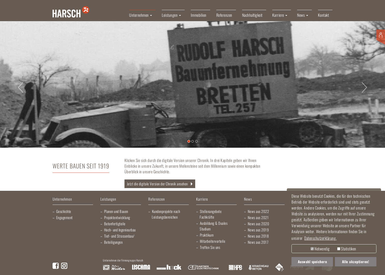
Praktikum (207, 235)
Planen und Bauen (116, 211)
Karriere (202, 199)
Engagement (64, 217)
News (248, 199)
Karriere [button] (280, 15)
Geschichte (63, 211)
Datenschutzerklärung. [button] (320, 238)
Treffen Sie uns (210, 247)
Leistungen (108, 199)
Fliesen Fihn (279, 268)
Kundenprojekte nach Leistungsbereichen (166, 214)
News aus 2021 (258, 217)
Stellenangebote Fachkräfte (210, 214)
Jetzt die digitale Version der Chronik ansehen (157, 183)
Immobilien (198, 15)
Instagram (64, 266)
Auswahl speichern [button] (312, 261)
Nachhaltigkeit (252, 15)
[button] (19, 84)
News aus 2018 (258, 236)
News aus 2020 (258, 223)
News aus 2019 (258, 229)
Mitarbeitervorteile (212, 241)
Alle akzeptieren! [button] (355, 261)
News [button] (302, 15)
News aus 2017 (258, 242)
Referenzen (224, 15)
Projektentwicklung (117, 217)
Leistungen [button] (171, 15)
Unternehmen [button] (140, 15)
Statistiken (346, 249)
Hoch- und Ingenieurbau (120, 229)
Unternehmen (62, 199)
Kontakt (323, 15)
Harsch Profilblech (235, 268)
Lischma (141, 268)
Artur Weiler (114, 268)
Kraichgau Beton (259, 268)
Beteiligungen (113, 242)
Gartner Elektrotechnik (203, 268)
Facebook (56, 266)
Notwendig (320, 249)
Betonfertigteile (114, 223)
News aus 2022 (258, 211)
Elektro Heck (169, 268)
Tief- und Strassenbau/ (119, 236)
